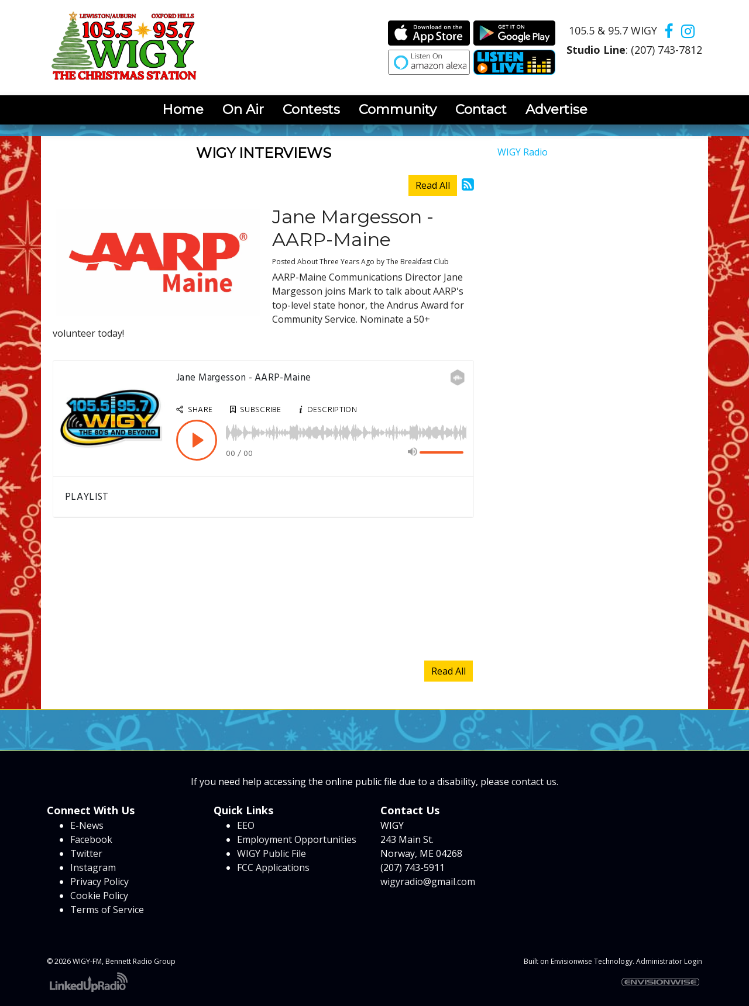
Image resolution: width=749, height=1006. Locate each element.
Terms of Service (107, 909)
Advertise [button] (556, 109)
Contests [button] (311, 109)
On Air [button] (243, 109)
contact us (533, 781)
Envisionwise (571, 961)
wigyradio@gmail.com (427, 881)
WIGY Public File (271, 853)
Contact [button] (481, 109)
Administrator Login (669, 961)
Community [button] (398, 109)
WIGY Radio (522, 152)
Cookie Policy (99, 895)
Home (183, 109)
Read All (432, 185)
